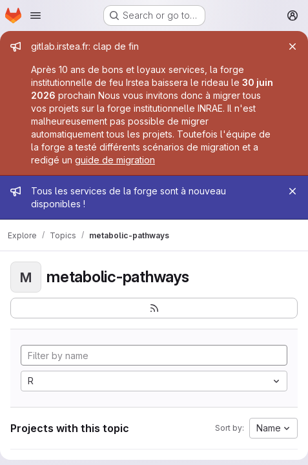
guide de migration (115, 159)
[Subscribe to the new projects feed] (154, 308)
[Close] (292, 46)
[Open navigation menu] (35, 15)
